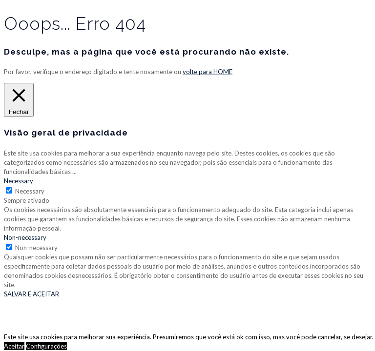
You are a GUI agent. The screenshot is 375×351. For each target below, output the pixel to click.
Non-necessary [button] (25, 237)
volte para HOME (207, 72)
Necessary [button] (18, 181)
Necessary (29, 191)
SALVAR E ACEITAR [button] (31, 294)
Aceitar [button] (14, 346)
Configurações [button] (46, 346)
